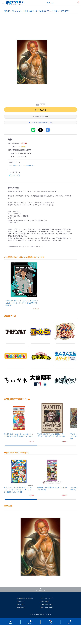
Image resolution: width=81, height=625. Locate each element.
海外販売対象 (21, 607)
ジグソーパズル (14, 165)
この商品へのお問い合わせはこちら (40, 122)
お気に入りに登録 (40, 116)
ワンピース (14, 176)
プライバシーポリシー (47, 598)
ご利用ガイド (21, 601)
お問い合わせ (21, 604)
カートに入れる (40, 110)
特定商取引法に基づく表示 (25, 598)
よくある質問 (44, 601)
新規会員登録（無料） (47, 607)
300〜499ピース (29, 165)
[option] (40, 62)
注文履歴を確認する (46, 604)
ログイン (50, 3)
